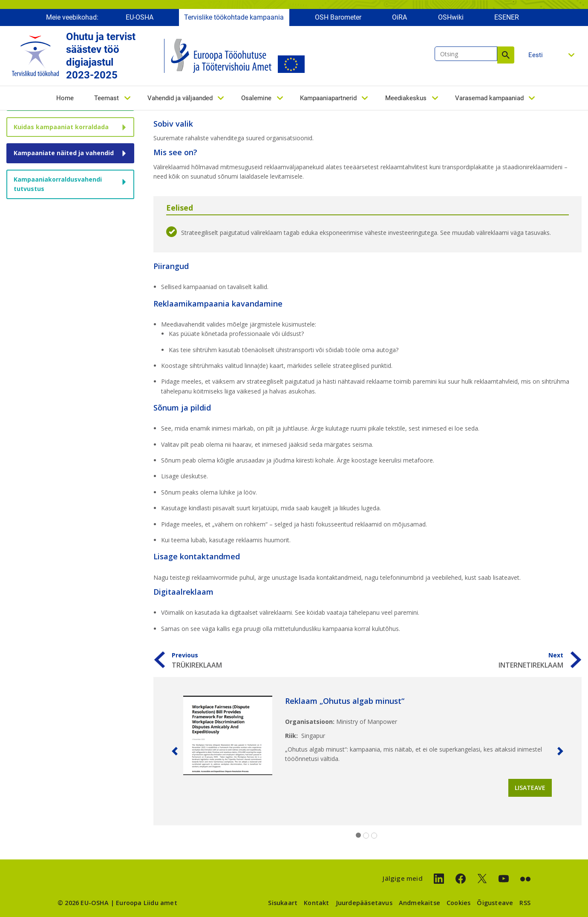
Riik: (291, 736)
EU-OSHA (139, 20)
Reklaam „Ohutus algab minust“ (344, 701)
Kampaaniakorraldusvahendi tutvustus (58, 184)
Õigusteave (495, 903)
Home (65, 101)
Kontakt (316, 903)
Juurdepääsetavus (364, 903)
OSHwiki (451, 20)
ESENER (506, 20)
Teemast (106, 101)
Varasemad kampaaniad (489, 101)
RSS (524, 903)
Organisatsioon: (309, 721)
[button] (174, 751)
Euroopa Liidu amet (146, 903)
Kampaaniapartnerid (328, 101)
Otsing (505, 58)
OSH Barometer (338, 20)
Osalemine (256, 101)
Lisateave (530, 788)
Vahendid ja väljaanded (180, 101)
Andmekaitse (419, 903)
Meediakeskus (406, 101)
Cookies (458, 903)
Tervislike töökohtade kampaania (234, 20)
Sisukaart (282, 903)
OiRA (399, 20)
